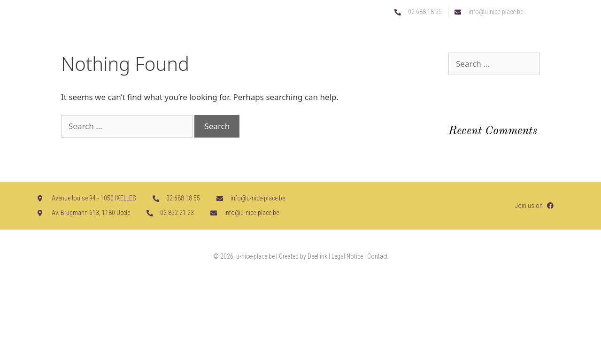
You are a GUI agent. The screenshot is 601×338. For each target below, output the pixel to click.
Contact (377, 256)
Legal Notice (347, 256)
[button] (558, 41)
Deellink (317, 256)
